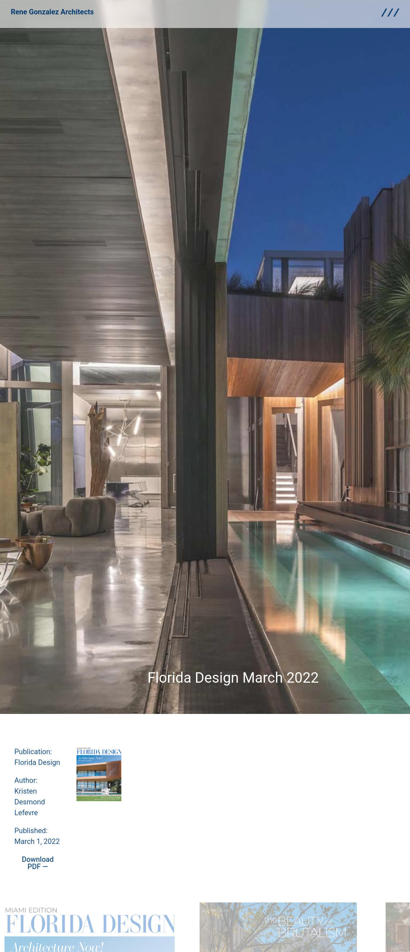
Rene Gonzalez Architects (52, 9)
